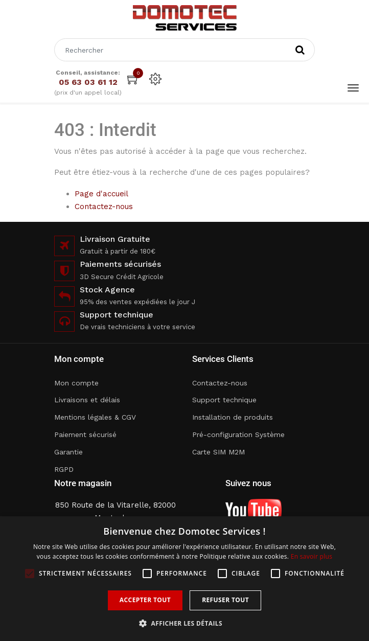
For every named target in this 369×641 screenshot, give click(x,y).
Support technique (224, 400)
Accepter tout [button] (145, 600)
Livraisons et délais (87, 400)
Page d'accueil (101, 193)
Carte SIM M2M (218, 452)
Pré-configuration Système (238, 434)
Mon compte (76, 383)
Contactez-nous (104, 206)
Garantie (68, 452)
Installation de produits (232, 417)
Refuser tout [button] (225, 600)
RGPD (64, 469)
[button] (184, 623)
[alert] (184, 578)
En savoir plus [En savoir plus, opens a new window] (311, 556)
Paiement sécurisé (85, 434)
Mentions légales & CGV (95, 417)
